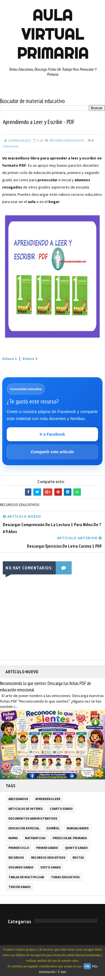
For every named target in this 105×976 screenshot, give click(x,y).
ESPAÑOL (53, 829)
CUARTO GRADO (61, 809)
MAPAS (13, 838)
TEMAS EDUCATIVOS (65, 877)
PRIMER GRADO (47, 848)
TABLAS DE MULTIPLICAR (26, 877)
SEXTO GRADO (50, 868)
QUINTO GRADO (76, 848)
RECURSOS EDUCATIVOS (67, 141)
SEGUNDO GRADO (20, 868)
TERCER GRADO (19, 887)
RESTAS (78, 858)
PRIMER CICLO (18, 848)
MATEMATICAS (35, 838)
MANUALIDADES (78, 829)
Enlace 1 (9, 358)
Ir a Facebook (52, 434)
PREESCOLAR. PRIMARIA (70, 838)
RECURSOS (16, 858)
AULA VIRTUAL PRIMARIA (52, 34)
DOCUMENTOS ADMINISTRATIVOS (32, 819)
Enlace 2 (30, 358)
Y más (62, 972)
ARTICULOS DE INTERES (25, 809)
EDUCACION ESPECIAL (23, 829)
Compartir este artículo (52, 452)
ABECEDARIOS (18, 799)
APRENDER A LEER (47, 799)
